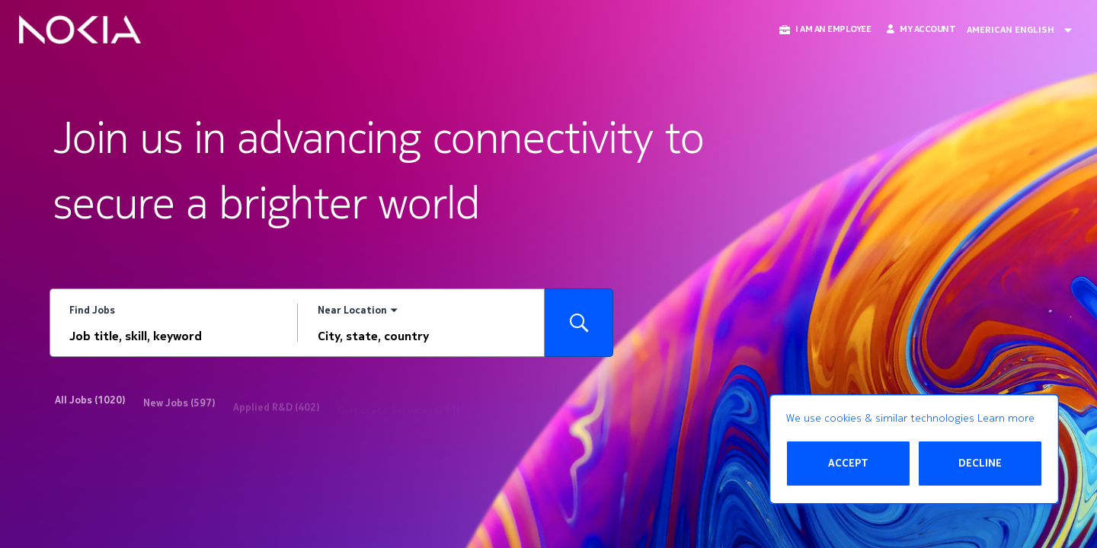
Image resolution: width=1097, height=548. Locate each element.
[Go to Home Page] (80, 29)
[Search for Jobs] (579, 322)
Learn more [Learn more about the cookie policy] (1006, 418)
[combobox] (173, 336)
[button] (824, 29)
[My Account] (920, 29)
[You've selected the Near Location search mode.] (358, 311)
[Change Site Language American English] (1024, 29)
